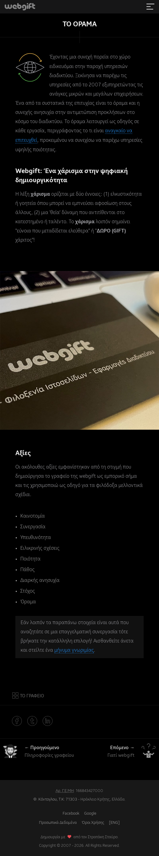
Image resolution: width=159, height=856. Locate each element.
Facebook (71, 812)
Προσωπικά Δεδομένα (58, 822)
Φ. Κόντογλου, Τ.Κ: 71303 (55, 798)
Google (90, 812)
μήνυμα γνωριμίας (74, 649)
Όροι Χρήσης (93, 822)
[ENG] (114, 822)
